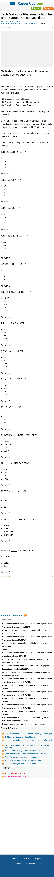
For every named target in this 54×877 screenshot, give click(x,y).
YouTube (27, 859)
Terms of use (16, 859)
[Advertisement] (27, 48)
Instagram (37, 859)
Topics (3, 21)
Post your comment (11, 615)
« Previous (6, 27)
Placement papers (14, 21)
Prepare (36, 8)
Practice (48, 8)
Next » (49, 27)
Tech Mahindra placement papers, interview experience (19, 23)
